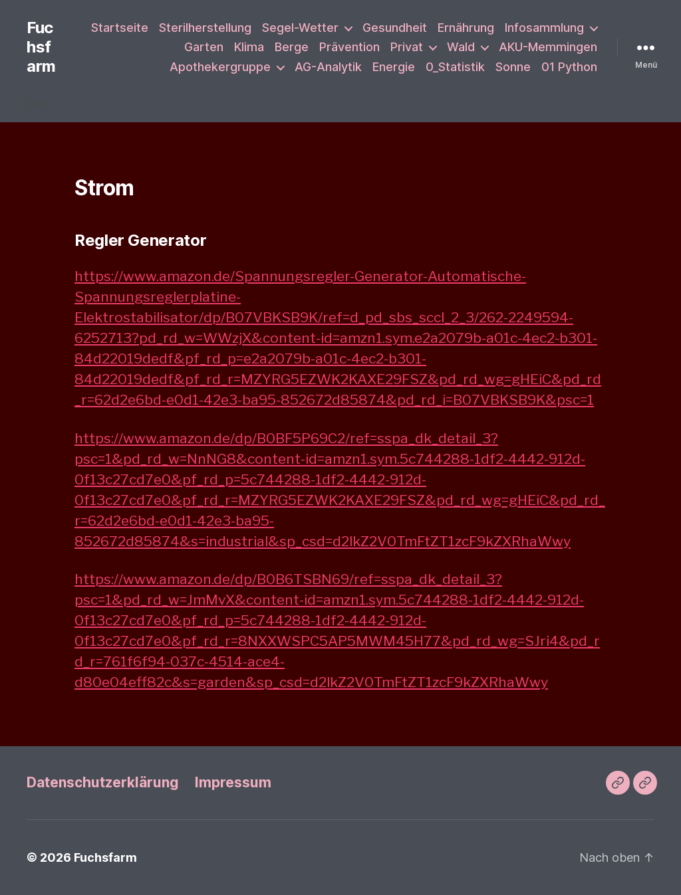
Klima (249, 47)
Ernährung (466, 28)
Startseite (119, 28)
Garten (203, 47)
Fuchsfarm (41, 47)
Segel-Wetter (300, 28)
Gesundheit (394, 28)
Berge (292, 47)
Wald (461, 47)
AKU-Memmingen (548, 47)
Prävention (349, 47)
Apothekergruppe (220, 67)
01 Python (569, 67)
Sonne (513, 67)
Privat (406, 47)
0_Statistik (455, 67)
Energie (393, 67)
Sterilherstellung (205, 28)
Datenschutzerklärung (103, 782)
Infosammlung (544, 28)
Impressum (233, 782)
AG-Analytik (328, 67)
